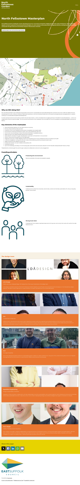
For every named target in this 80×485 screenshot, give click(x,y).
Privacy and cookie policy (7, 480)
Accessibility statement (29, 480)
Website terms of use (18, 480)
